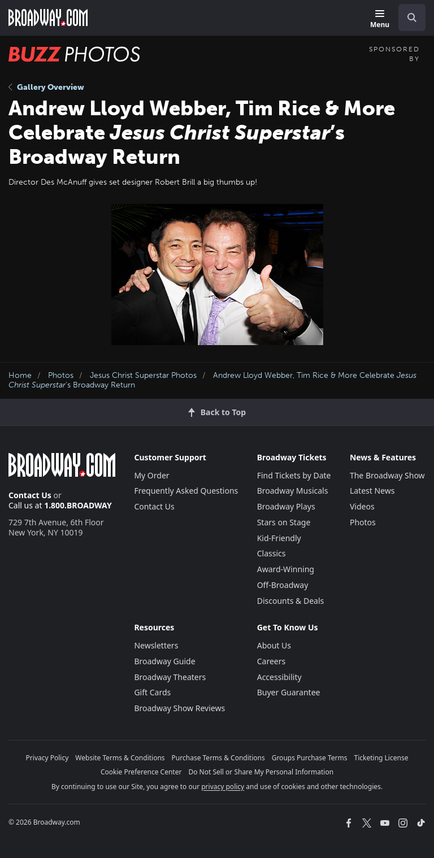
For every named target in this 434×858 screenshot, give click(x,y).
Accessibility (279, 677)
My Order (151, 475)
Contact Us (29, 495)
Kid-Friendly (279, 538)
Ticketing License (381, 758)
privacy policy (222, 786)
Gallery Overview (46, 87)
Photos (60, 375)
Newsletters (156, 645)
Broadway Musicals (292, 490)
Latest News (372, 490)
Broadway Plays (286, 506)
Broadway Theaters (170, 677)
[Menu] (379, 19)
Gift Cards (152, 692)
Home (20, 375)
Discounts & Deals (290, 600)
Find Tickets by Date (294, 475)
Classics (271, 553)
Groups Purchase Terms (310, 758)
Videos (362, 506)
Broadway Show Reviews (179, 708)
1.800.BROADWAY (78, 505)
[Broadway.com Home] (48, 17)
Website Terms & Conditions (119, 758)
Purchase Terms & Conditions (218, 758)
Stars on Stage (284, 522)
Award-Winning (285, 569)
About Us (274, 645)
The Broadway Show (387, 475)
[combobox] (407, 17)
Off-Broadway (283, 585)
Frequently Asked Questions (186, 490)
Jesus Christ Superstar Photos (143, 375)
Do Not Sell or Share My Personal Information (260, 772)
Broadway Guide (164, 661)
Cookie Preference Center (141, 772)
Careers (271, 661)
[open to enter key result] (412, 17)
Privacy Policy (47, 758)
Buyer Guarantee (288, 692)
